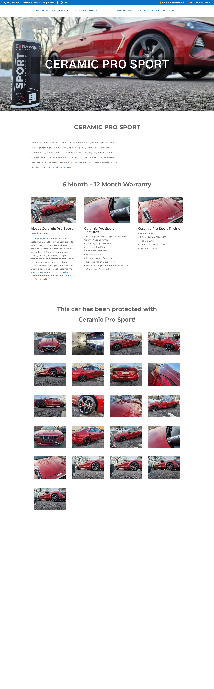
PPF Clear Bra (61, 10)
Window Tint (124, 10)
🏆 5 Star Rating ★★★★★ (171, 3)
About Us (60, 167)
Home (27, 10)
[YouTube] (66, 3)
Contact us (70, 275)
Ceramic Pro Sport (40, 233)
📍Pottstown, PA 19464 (198, 3)
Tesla (141, 10)
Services (156, 10)
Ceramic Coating (86, 10)
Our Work (43, 10)
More (171, 10)
